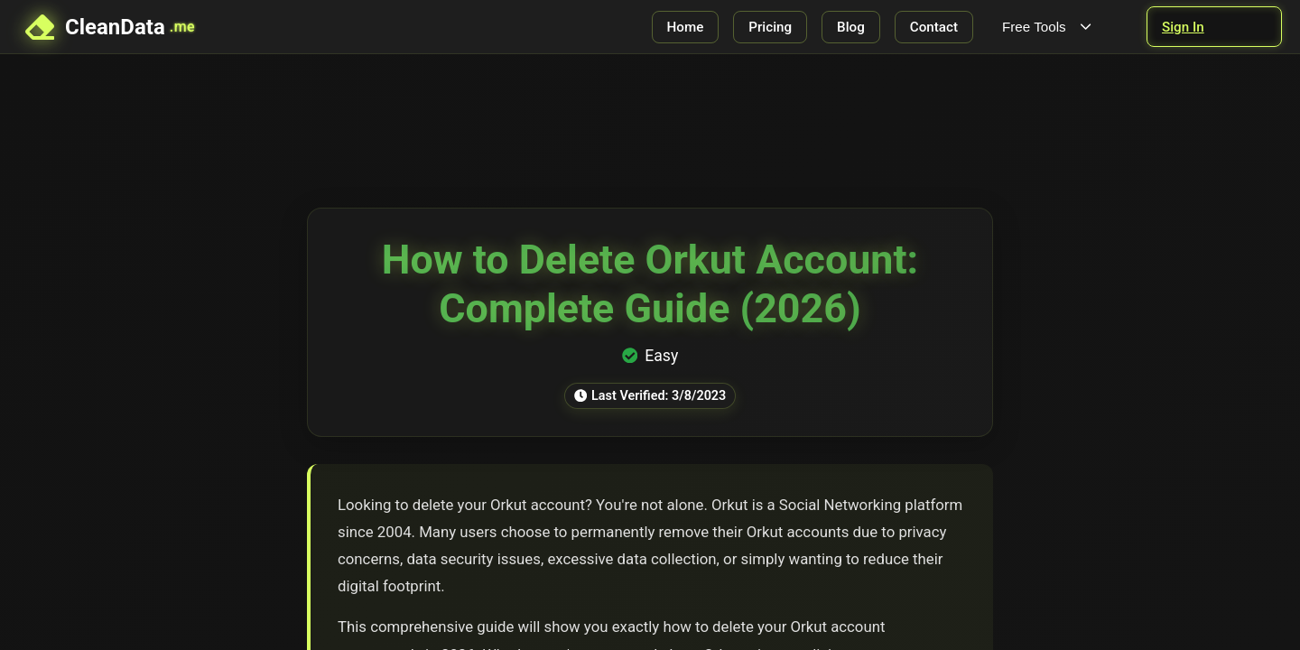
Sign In (1183, 27)
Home (685, 27)
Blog (851, 27)
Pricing (770, 27)
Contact (934, 27)
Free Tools (1048, 26)
